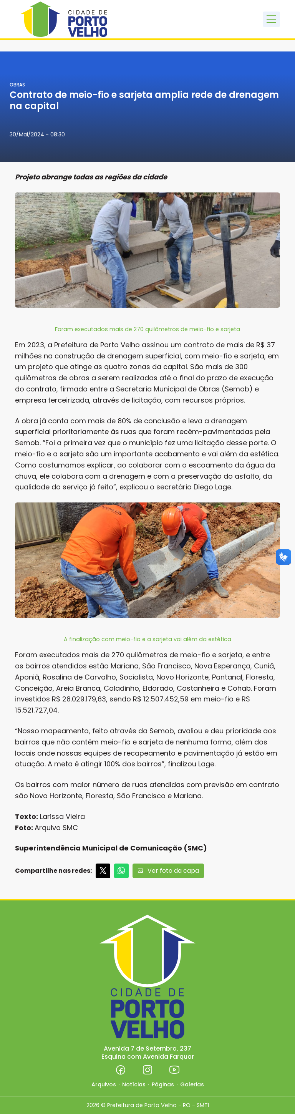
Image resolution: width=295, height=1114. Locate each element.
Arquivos (103, 1084)
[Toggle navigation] (271, 19)
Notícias (134, 1084)
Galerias (192, 1084)
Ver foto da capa (168, 870)
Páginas (163, 1084)
